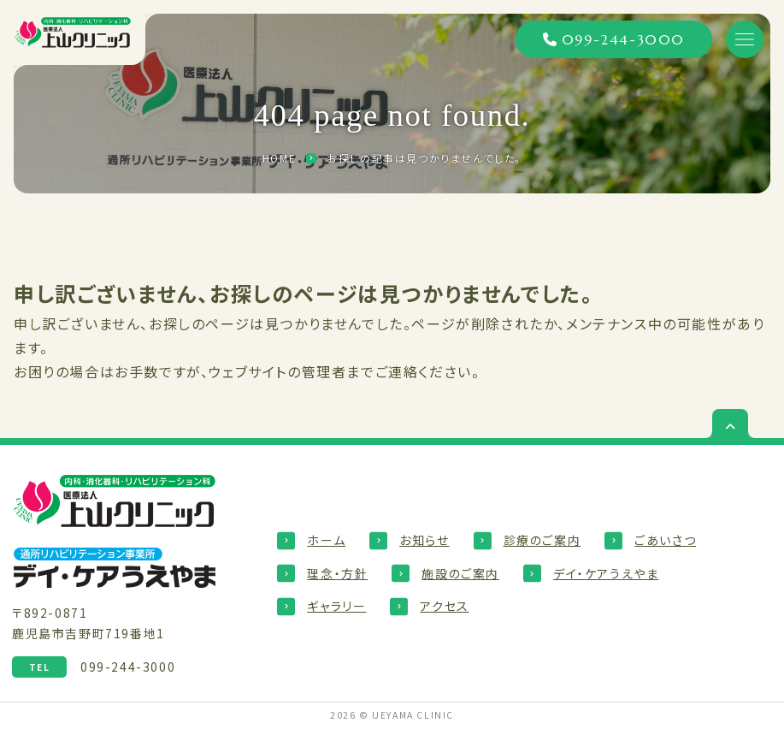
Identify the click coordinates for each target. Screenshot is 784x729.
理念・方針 (337, 573)
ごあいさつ (665, 539)
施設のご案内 (460, 573)
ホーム (326, 539)
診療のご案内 (542, 539)
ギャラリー (336, 605)
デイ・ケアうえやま (605, 573)
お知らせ (424, 539)
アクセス (444, 605)
